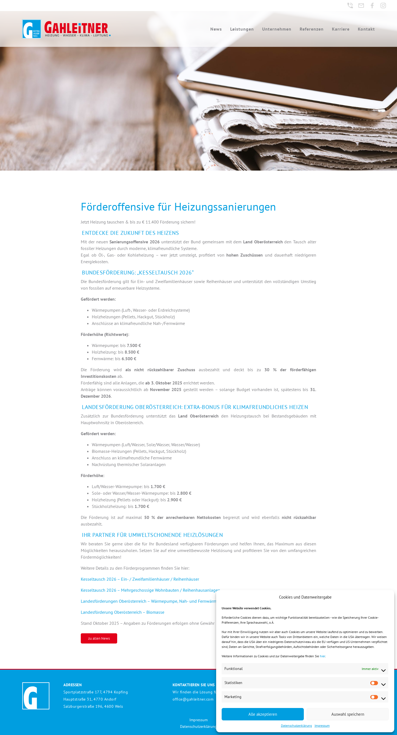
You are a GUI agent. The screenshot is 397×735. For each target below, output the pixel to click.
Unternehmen (276, 29)
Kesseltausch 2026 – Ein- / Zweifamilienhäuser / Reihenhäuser (140, 579)
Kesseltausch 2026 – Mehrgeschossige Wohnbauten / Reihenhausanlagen (150, 590)
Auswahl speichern (347, 714)
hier (322, 656)
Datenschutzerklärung (296, 725)
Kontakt (366, 29)
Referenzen (312, 29)
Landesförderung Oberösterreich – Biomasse (122, 612)
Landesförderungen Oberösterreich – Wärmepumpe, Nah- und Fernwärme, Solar (156, 601)
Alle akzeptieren (262, 714)
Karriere (341, 29)
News (216, 29)
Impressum (322, 725)
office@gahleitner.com (193, 699)
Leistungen (242, 29)
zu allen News (99, 638)
